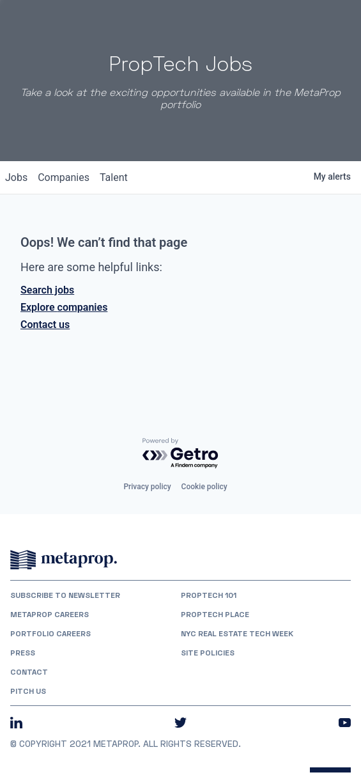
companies (63, 177)
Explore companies (63, 307)
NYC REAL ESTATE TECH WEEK (237, 633)
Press (22, 652)
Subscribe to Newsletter (65, 595)
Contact (29, 672)
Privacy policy (147, 486)
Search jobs (47, 290)
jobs (16, 177)
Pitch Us (28, 691)
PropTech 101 (208, 595)
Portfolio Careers (50, 633)
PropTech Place (215, 614)
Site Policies (207, 652)
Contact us (45, 324)
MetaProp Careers (49, 614)
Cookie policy (204, 486)
